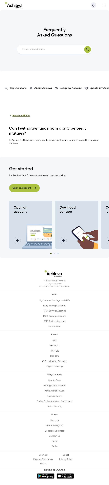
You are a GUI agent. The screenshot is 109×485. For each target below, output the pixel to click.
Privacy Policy (66, 459)
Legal (66, 455)
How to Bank (54, 380)
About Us (54, 420)
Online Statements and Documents (54, 401)
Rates (43, 464)
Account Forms (54, 396)
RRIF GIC (54, 356)
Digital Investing (54, 366)
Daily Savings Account (54, 306)
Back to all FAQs (19, 115)
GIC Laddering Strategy (54, 361)
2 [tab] (54, 253)
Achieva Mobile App (55, 391)
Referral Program (54, 426)
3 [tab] (58, 253)
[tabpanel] (32, 225)
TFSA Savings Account (54, 311)
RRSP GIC (54, 351)
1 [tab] (51, 253)
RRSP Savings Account (54, 316)
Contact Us (54, 436)
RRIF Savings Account (54, 321)
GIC (54, 340)
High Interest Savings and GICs (54, 300)
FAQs (54, 446)
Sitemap (43, 455)
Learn (54, 441)
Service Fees (54, 326)
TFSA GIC (54, 346)
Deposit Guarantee (54, 431)
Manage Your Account (54, 386)
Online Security (54, 406)
